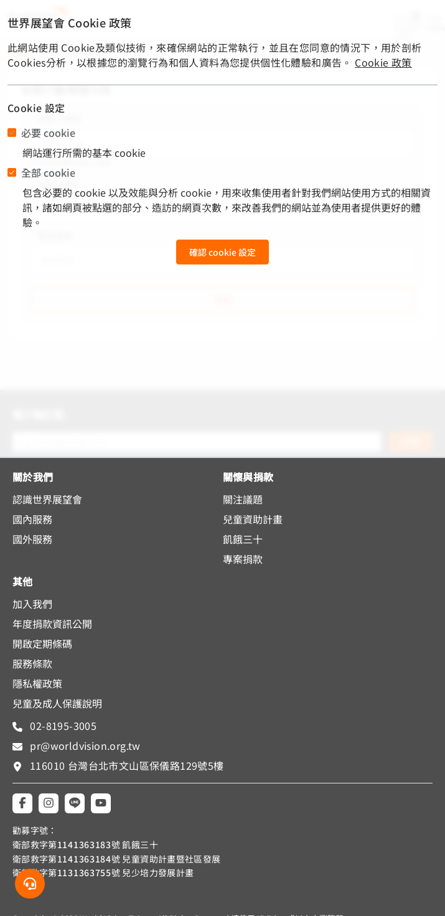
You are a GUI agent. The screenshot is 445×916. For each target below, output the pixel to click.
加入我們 (32, 603)
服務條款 (32, 663)
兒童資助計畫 (253, 519)
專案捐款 (243, 558)
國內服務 (32, 519)
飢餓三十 (243, 538)
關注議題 (243, 499)
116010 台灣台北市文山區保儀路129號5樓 (127, 765)
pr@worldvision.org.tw (84, 745)
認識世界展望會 (47, 499)
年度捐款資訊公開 (52, 623)
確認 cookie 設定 (222, 252)
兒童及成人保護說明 (57, 703)
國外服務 (32, 538)
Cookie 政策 (383, 62)
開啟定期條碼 (42, 643)
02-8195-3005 (61, 725)
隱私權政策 (37, 683)
